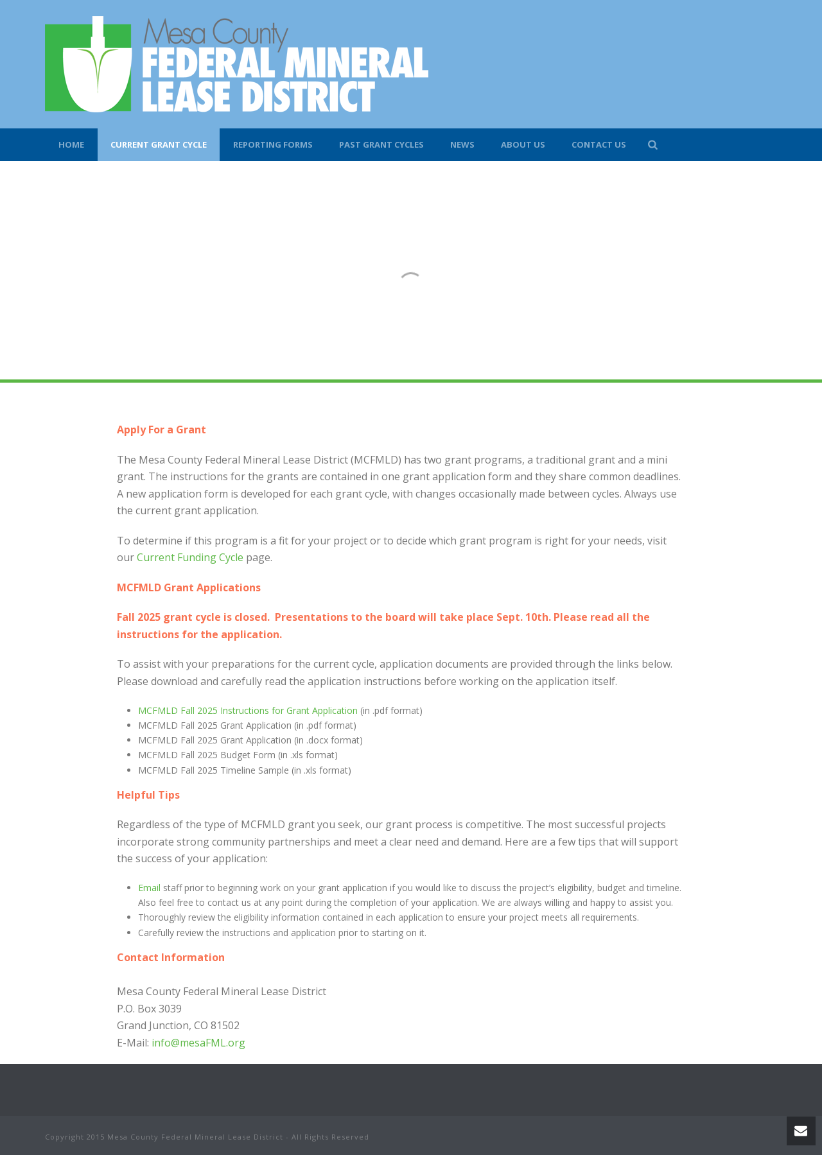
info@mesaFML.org (198, 1043)
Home (71, 144)
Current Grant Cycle (158, 144)
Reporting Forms (273, 144)
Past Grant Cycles (381, 144)
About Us (523, 144)
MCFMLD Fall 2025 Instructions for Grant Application (248, 710)
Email (149, 887)
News (462, 144)
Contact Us (599, 144)
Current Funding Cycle (190, 557)
